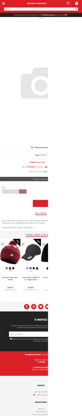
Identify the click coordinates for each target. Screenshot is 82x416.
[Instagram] (33, 313)
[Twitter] (40, 313)
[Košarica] (76, 3)
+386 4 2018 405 (42, 399)
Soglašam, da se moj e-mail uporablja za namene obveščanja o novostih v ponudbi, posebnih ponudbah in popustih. (42, 347)
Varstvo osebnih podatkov (56, 334)
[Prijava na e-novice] (70, 341)
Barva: (4, 194)
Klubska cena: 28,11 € (31, 296)
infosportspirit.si (42, 402)
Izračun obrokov (54, 174)
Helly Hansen (48, 178)
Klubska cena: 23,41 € (51, 296)
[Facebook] (26, 313)
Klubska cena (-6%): (37, 169)
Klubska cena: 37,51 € (10, 296)
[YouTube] (48, 313)
